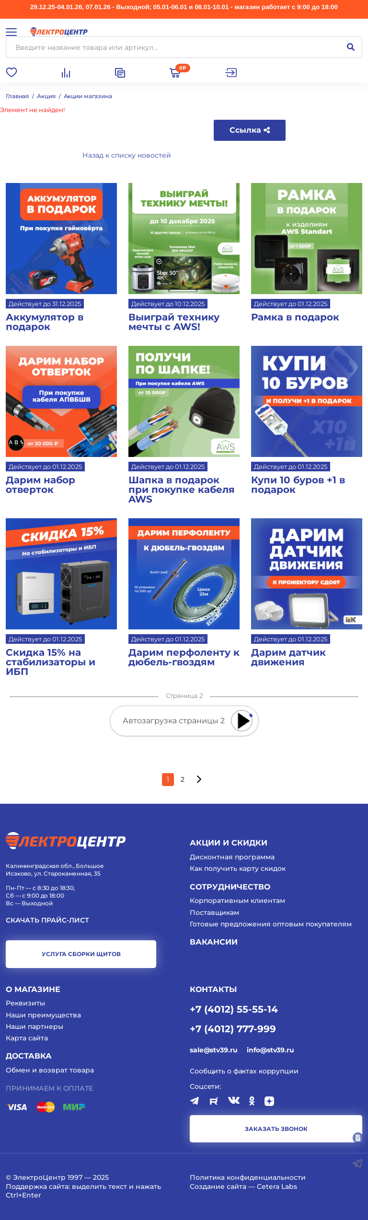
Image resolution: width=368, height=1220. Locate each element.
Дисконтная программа (232, 857)
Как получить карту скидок (238, 868)
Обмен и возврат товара (50, 1070)
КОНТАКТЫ (213, 989)
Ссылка (250, 130)
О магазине (33, 989)
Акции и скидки (228, 842)
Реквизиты (25, 1003)
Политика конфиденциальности (248, 1177)
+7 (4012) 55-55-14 (234, 1008)
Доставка (29, 1055)
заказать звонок (276, 1128)
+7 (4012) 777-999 (233, 1028)
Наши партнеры (34, 1026)
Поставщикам (214, 912)
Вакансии (214, 941)
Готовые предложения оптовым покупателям (271, 924)
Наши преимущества (43, 1015)
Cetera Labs (277, 1186)
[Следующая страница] (198, 779)
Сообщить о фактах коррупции (244, 1071)
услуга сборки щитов (81, 954)
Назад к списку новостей (126, 155)
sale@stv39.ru (213, 1050)
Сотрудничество (230, 886)
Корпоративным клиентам (237, 900)
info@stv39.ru (270, 1050)
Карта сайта (27, 1038)
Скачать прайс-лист (47, 920)
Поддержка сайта (37, 1186)
